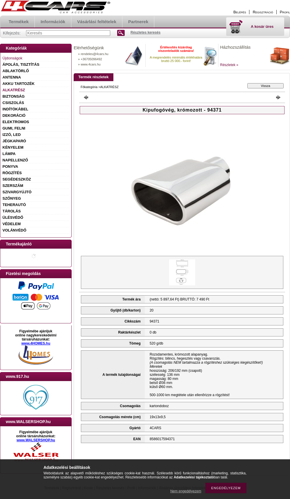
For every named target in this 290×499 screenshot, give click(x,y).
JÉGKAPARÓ (14, 141)
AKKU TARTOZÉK (19, 83)
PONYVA (10, 166)
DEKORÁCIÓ (14, 115)
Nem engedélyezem (185, 491)
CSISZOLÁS (13, 103)
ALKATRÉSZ (14, 90)
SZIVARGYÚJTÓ (17, 192)
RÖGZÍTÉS (12, 173)
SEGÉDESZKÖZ (17, 179)
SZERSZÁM (13, 185)
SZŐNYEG (12, 198)
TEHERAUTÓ (14, 205)
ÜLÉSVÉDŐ (13, 217)
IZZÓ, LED (12, 134)
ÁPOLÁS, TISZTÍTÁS (21, 64)
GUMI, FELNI (14, 128)
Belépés (239, 12)
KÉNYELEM (13, 147)
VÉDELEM (12, 224)
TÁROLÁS (12, 211)
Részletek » (229, 65)
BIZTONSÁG (14, 96)
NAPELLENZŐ (15, 160)
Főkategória (89, 87)
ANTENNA (12, 77)
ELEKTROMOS (16, 122)
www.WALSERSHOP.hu (36, 440)
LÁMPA (9, 154)
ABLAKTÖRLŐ (16, 71)
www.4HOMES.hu (35, 343)
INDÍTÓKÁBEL (15, 109)
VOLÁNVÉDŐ (14, 230)
